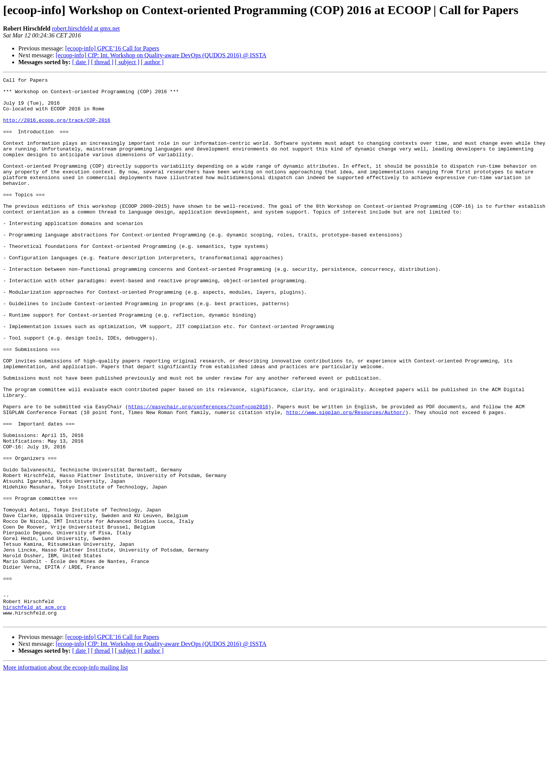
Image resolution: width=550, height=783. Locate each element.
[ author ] (152, 62)
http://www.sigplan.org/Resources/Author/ (345, 479)
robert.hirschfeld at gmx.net (86, 28)
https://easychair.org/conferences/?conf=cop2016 (198, 472)
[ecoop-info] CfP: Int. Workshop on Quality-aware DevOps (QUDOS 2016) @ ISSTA (161, 55)
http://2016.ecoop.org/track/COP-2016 (56, 129)
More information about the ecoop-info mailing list (65, 776)
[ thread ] (102, 62)
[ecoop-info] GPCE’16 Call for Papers (112, 48)
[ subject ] (127, 62)
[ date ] (80, 62)
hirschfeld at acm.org (34, 713)
